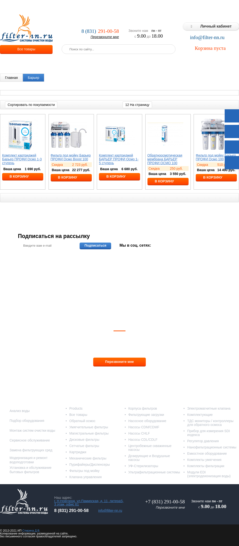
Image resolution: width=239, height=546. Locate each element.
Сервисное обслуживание (30, 440)
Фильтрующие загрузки (146, 415)
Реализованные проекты (146, 7)
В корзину (19, 176)
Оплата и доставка (106, 7)
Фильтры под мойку (84, 471)
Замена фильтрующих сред (31, 450)
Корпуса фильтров (142, 408)
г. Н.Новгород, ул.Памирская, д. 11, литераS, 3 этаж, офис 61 (89, 502)
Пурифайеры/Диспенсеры (89, 464)
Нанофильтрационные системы (211, 447)
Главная (11, 78)
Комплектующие (200, 415)
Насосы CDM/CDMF (143, 427)
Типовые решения (185, 7)
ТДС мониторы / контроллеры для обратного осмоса (210, 423)
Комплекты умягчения (204, 460)
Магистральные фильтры (89, 433)
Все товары (26, 49)
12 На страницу (137, 105)
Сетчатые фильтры (84, 446)
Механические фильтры (87, 458)
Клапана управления (85, 477)
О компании (61, 7)
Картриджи (77, 452)
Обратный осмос (82, 421)
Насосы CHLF (139, 433)
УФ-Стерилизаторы (143, 466)
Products (75, 408)
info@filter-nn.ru (207, 37)
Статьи (211, 7)
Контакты (229, 7)
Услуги (81, 7)
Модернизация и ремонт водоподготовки (29, 460)
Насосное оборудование (147, 421)
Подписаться (95, 245)
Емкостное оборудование (207, 453)
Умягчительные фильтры (88, 427)
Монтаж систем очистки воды (32, 430)
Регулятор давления (203, 441)
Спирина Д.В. (31, 530)
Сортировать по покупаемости (31, 105)
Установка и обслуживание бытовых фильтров (30, 470)
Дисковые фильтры (84, 439)
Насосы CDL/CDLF (143, 439)
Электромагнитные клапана (208, 408)
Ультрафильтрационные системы (154, 472)
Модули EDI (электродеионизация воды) (209, 474)
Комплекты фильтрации (205, 466)
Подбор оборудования (27, 421)
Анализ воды (20, 411)
